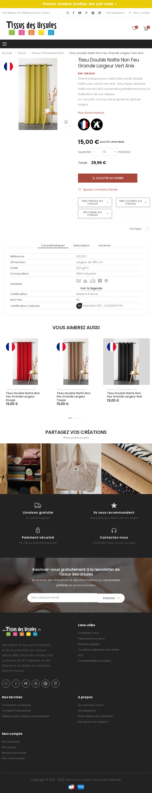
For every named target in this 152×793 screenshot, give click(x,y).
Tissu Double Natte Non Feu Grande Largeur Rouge (23, 396)
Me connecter (11, 741)
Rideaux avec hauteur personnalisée (25, 716)
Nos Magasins (115, 13)
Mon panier (9, 747)
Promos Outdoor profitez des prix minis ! (79, 4)
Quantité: (84, 152)
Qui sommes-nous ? (91, 705)
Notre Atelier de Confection (95, 716)
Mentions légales (89, 644)
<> (147, 228)
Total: (82, 162)
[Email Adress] (59, 597)
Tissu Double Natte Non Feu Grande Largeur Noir (124, 395)
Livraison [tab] (104, 245)
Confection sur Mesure (16, 705)
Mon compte (139, 13)
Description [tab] (82, 245)
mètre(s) (124, 152)
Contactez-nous (88, 632)
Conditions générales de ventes (98, 649)
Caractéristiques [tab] (54, 245)
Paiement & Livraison (91, 638)
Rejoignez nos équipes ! (93, 721)
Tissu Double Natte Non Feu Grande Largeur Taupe (73, 396)
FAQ (80, 655)
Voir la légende (91, 288)
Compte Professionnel (16, 710)
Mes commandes (13, 758)
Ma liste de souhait (14, 752)
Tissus (22, 53)
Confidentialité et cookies (94, 660)
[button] (70, 418)
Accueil (7, 53)
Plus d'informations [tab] (91, 113)
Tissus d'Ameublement (48, 53)
